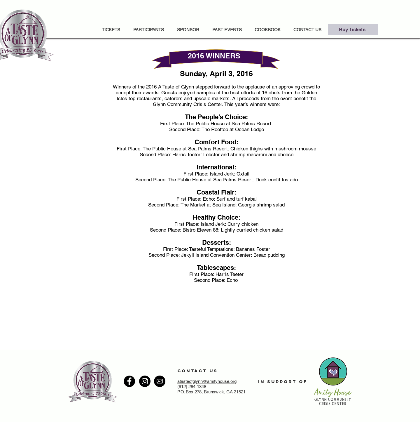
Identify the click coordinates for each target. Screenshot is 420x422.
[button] (227, 29)
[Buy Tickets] (353, 29)
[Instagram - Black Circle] (144, 381)
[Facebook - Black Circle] (129, 381)
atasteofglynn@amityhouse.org (207, 381)
